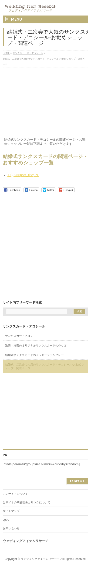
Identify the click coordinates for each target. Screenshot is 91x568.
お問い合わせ (11, 528)
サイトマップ (11, 511)
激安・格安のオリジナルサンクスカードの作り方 (36, 345)
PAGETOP (77, 481)
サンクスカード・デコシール (24, 326)
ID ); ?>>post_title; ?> (23, 175)
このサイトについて (15, 493)
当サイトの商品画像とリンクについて (26, 502)
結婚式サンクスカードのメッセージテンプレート (36, 355)
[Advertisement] (45, 103)
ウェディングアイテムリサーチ (40, 559)
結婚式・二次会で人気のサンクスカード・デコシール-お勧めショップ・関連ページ (44, 366)
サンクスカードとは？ (19, 335)
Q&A (6, 519)
